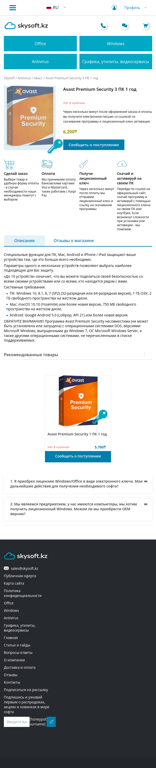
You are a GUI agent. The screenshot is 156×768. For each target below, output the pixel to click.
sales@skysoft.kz (21, 568)
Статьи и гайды (17, 645)
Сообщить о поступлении (94, 144)
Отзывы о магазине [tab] (74, 240)
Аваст (38, 78)
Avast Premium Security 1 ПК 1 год (77, 434)
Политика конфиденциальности (23, 593)
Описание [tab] (24, 240)
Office (40, 43)
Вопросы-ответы (18, 652)
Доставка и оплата (19, 667)
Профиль (130, 7)
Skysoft (9, 78)
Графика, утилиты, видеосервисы (115, 61)
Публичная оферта (20, 575)
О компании (14, 659)
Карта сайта (14, 583)
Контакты (12, 682)
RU (53, 7)
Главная (11, 637)
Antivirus (40, 61)
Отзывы (10, 674)
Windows (115, 43)
